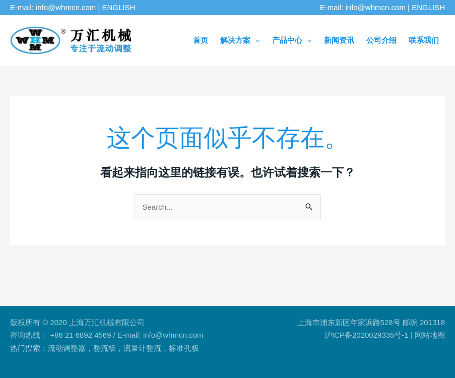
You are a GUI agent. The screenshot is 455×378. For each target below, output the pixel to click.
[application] (255, 40)
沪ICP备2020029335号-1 (366, 335)
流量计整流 (142, 348)
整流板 (104, 348)
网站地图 (430, 335)
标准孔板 (184, 348)
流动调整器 (67, 348)
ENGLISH (119, 7)
